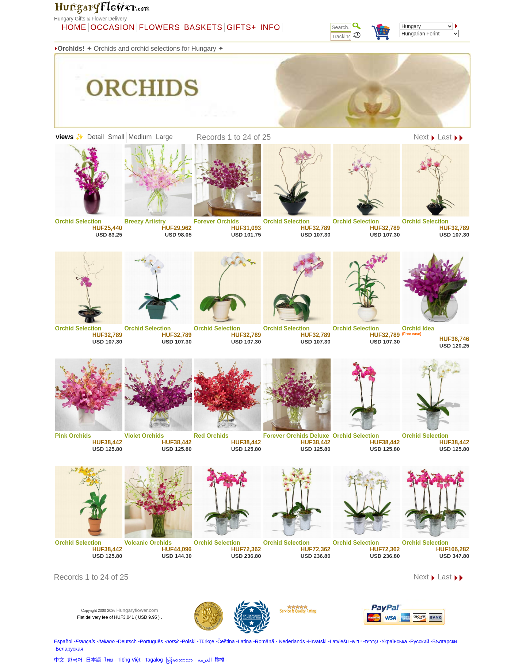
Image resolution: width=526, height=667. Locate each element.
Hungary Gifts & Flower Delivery (90, 19)
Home (74, 27)
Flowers (159, 27)
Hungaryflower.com (137, 610)
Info (270, 27)
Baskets (203, 27)
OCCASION (113, 27)
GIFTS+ (241, 27)
